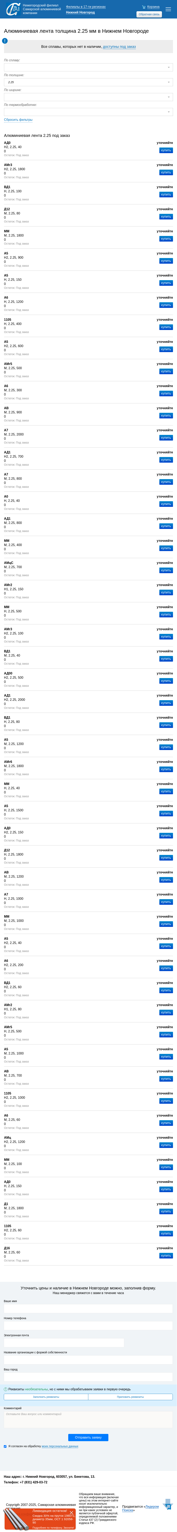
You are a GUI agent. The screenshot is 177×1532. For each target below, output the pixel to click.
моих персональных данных (60, 1446)
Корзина (153, 6)
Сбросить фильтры (18, 119)
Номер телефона (15, 1318)
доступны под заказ (119, 47)
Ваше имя (10, 1301)
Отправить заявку (88, 1437)
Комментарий (12, 1408)
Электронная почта (16, 1335)
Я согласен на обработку (41, 1446)
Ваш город (10, 1369)
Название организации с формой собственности (35, 1352)
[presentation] (34, 1459)
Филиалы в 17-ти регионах (86, 6)
